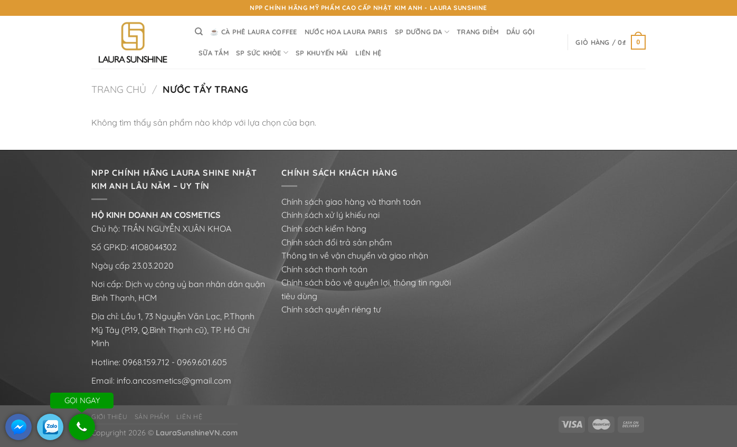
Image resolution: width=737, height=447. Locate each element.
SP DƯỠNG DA (422, 32)
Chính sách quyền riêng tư (331, 309)
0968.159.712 (145, 362)
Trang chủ (118, 89)
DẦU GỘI (520, 31)
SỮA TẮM (214, 53)
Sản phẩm (152, 417)
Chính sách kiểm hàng (323, 228)
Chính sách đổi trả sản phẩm (336, 242)
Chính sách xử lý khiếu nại (330, 215)
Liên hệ (189, 417)
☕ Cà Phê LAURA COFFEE (253, 31)
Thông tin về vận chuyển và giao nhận (354, 255)
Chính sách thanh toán (324, 269)
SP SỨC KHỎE (262, 52)
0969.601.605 (202, 362)
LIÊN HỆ (368, 53)
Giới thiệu (109, 417)
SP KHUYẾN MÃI (322, 53)
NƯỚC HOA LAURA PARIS (346, 31)
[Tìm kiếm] (199, 32)
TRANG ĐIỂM (478, 31)
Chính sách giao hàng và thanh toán (351, 201)
